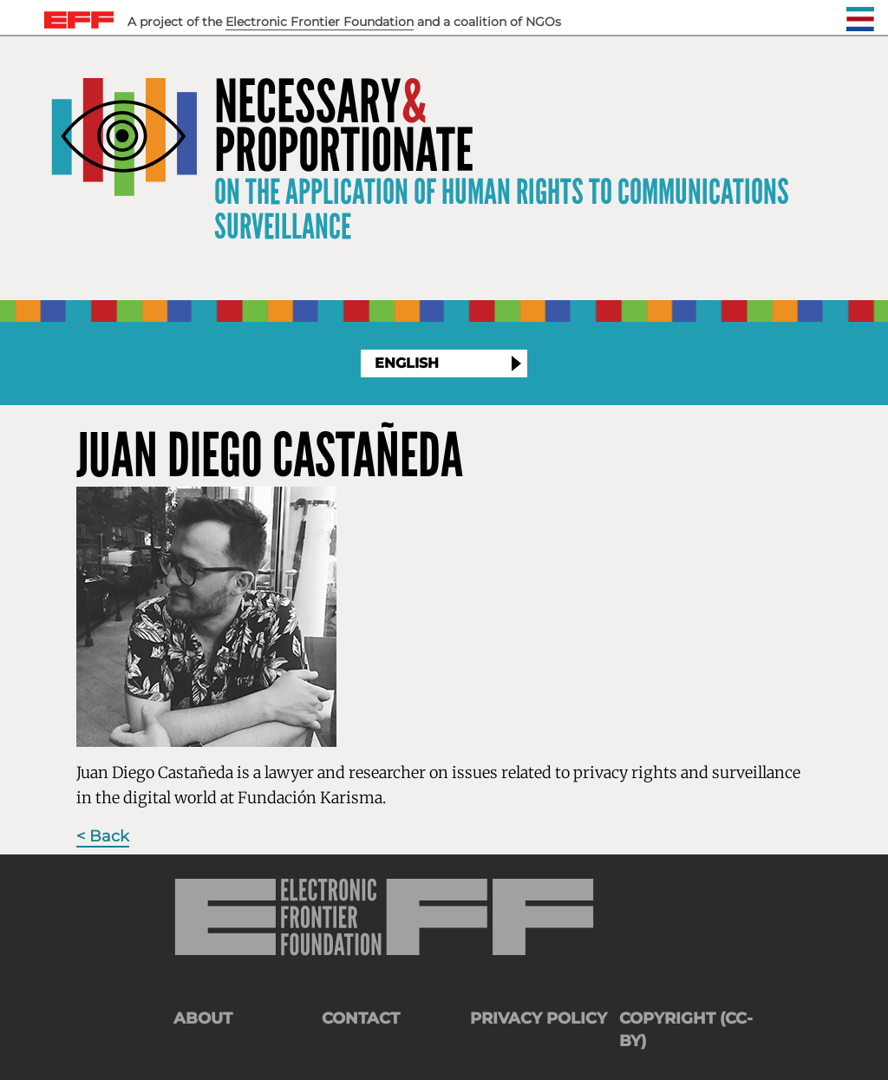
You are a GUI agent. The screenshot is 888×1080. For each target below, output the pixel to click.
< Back (102, 836)
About (202, 1018)
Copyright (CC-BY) (686, 1030)
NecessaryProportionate (343, 127)
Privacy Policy (538, 1018)
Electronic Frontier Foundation (319, 21)
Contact (361, 1018)
